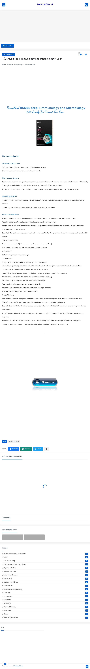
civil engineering (46, 561)
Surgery (46, 614)
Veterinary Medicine (46, 617)
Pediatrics (46, 600)
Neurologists (46, 585)
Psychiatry (46, 610)
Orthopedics (46, 596)
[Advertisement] (45, 26)
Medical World (45, 5)
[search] (86, 4)
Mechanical (46, 578)
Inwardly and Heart (46, 575)
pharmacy (46, 603)
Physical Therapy (46, 607)
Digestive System (46, 568)
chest (46, 557)
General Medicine (8, 54)
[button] (13, 449)
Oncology (46, 593)
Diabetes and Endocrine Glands (46, 564)
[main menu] (3, 4)
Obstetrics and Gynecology (46, 589)
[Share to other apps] (46, 449)
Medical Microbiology (46, 582)
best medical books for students (46, 554)
